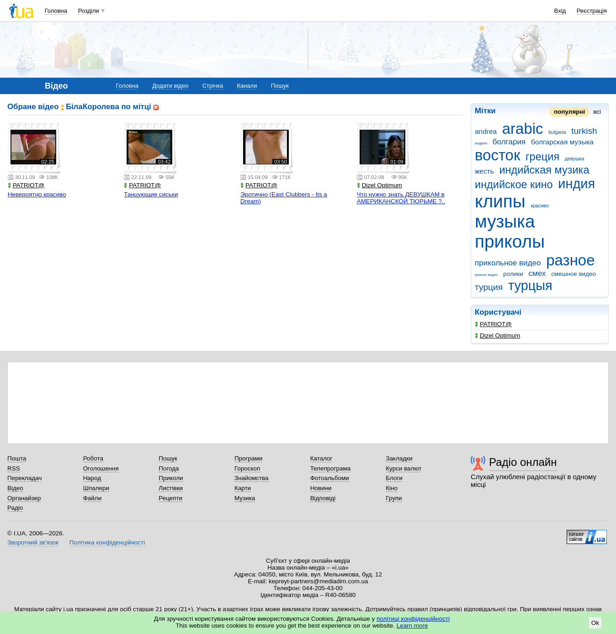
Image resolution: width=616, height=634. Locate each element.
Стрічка (212, 85)
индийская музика (544, 170)
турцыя (530, 285)
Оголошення (101, 468)
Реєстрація (592, 10)
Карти (242, 488)
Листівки (171, 488)
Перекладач (24, 478)
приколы (510, 241)
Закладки (399, 458)
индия (576, 183)
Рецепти (170, 498)
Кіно (392, 488)
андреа (481, 143)
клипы (500, 201)
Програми (248, 458)
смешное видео (573, 273)
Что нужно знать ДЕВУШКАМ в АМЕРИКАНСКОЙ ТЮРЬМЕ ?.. (401, 198)
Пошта (16, 458)
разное (570, 260)
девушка (574, 158)
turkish (584, 131)
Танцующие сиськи (151, 194)
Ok (595, 622)
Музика (244, 498)
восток (497, 155)
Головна (56, 10)
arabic (522, 128)
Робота (93, 458)
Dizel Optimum (497, 335)
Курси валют (403, 468)
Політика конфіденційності (107, 542)
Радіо (15, 507)
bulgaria (557, 132)
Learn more (412, 625)
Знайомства (251, 478)
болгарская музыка (562, 142)
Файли (92, 498)
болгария (509, 141)
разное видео (486, 275)
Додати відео (170, 85)
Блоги (394, 478)
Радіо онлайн (523, 462)
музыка (505, 221)
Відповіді (323, 498)
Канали (247, 85)
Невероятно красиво (37, 194)
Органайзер (24, 498)
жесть (484, 171)
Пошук (280, 85)
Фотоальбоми (329, 478)
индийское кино (514, 184)
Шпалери (96, 488)
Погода (169, 468)
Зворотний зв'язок (32, 542)
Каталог (321, 458)
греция (542, 157)
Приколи (171, 478)
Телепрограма (330, 468)
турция (489, 287)
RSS (13, 468)
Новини (321, 488)
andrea (486, 131)
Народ (92, 478)
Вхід (560, 10)
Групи (394, 498)
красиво (540, 205)
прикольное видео (508, 263)
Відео (15, 488)
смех (537, 273)
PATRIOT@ (493, 324)
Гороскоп (247, 468)
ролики (513, 273)
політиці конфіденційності (413, 618)
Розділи (88, 10)
